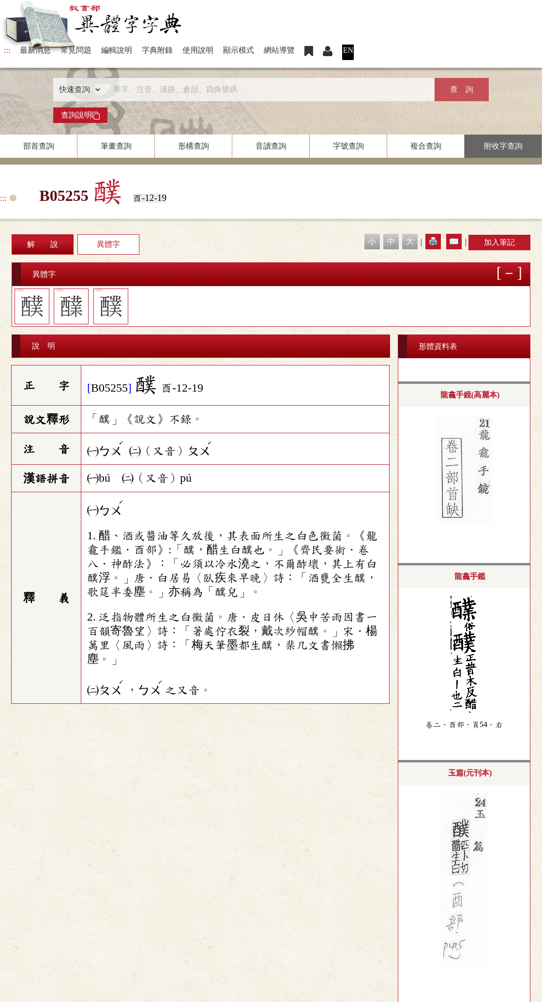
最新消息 (35, 50)
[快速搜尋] (268, 89)
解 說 (42, 244)
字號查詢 (348, 146)
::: (7, 50)
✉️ (454, 241)
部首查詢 (38, 146)
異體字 (108, 244)
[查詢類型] (77, 89)
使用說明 (197, 50)
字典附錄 (157, 50)
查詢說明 (80, 115)
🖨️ (433, 241)
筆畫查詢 (116, 146)
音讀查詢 (271, 146)
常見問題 (75, 50)
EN (348, 50)
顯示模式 (238, 50)
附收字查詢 (503, 146)
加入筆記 (499, 242)
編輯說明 (116, 50)
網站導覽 (279, 50)
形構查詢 (193, 146)
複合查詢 (425, 146)
